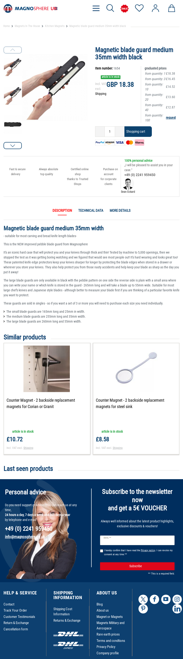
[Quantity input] (110, 131)
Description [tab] (62, 210)
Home (6, 26)
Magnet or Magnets (110, 617)
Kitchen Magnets (54, 26)
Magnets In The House (27, 26)
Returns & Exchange (66, 620)
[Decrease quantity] (100, 132)
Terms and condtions (111, 641)
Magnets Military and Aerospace (110, 625)
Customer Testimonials (19, 617)
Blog (100, 604)
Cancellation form (16, 629)
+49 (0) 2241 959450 (139, 175)
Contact (9, 604)
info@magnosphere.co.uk (25, 536)
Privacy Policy (106, 647)
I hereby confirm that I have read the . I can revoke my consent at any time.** (138, 552)
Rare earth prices (108, 634)
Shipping (100, 94)
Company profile (108, 653)
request (171, 117)
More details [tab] (120, 210)
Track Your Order (15, 610)
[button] (13, 145)
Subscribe (150, 566)
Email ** (107, 538)
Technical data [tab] (90, 210)
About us (103, 610)
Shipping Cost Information (62, 612)
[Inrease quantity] (119, 132)
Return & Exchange (16, 623)
